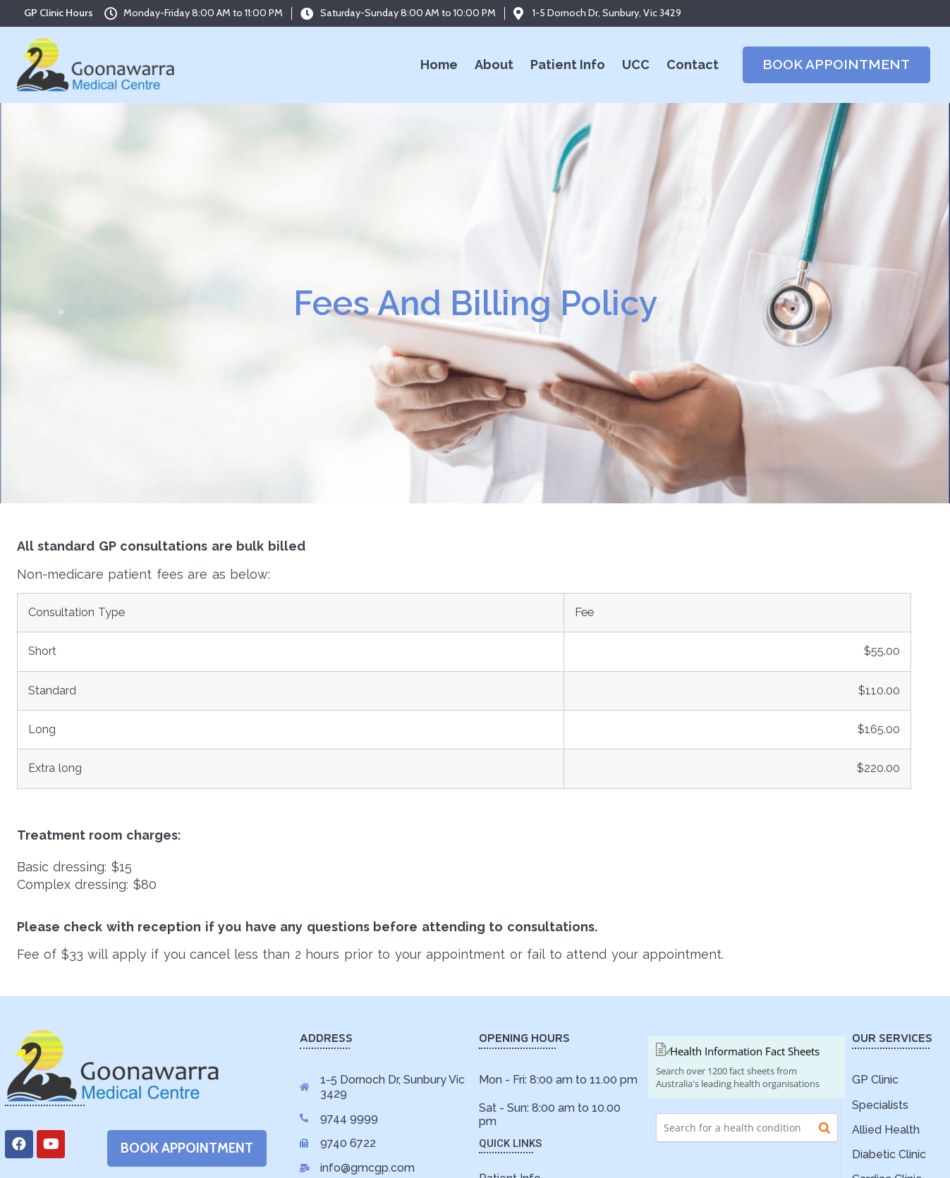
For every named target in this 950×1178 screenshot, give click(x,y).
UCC (636, 64)
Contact (692, 64)
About (494, 64)
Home (439, 64)
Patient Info (567, 64)
